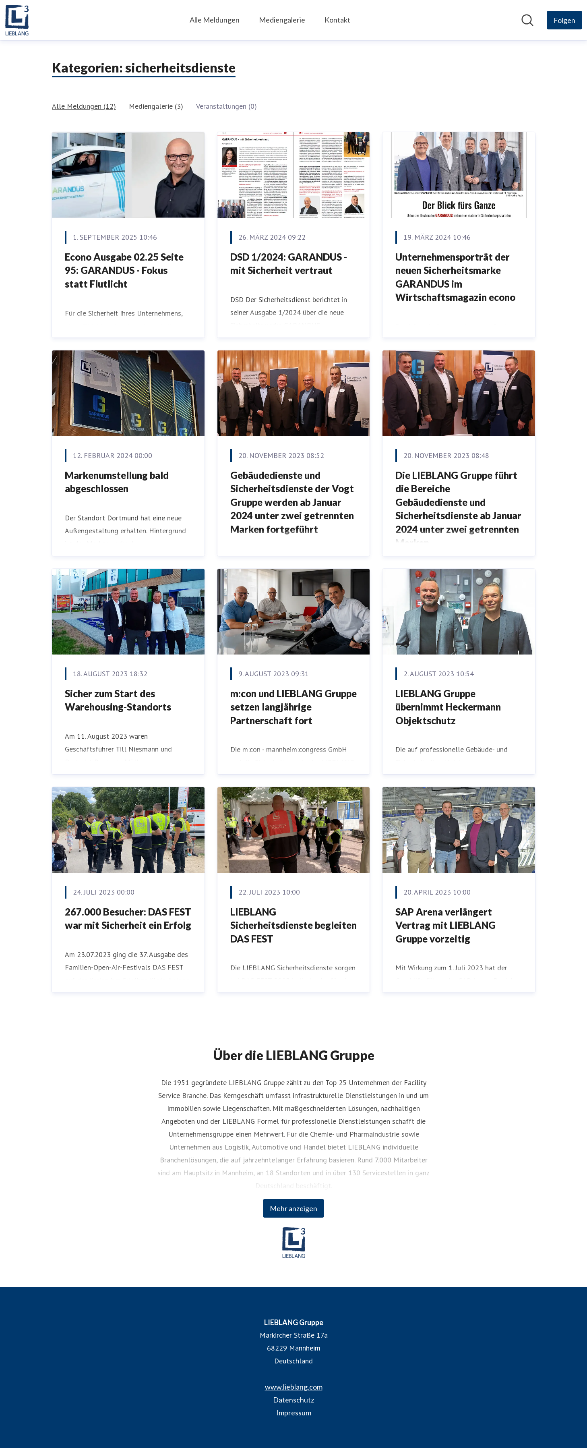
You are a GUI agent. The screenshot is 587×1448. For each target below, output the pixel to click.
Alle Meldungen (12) (84, 106)
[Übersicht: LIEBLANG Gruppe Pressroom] (17, 20)
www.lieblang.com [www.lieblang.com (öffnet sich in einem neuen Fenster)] (293, 1386)
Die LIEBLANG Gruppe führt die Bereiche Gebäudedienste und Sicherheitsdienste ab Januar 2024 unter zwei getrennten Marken (458, 509)
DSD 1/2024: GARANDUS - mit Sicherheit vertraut (288, 263)
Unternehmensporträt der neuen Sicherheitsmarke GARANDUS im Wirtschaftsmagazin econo (455, 277)
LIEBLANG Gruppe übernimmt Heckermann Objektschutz (448, 707)
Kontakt (337, 19)
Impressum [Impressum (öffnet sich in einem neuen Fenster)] (293, 1412)
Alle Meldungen (215, 19)
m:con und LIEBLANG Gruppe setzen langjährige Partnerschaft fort (293, 707)
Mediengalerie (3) (156, 106)
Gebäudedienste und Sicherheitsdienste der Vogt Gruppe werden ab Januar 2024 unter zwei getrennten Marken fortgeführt (292, 502)
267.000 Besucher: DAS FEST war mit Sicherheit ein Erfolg (128, 918)
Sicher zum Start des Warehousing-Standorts (118, 700)
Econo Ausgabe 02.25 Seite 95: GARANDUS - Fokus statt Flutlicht (124, 270)
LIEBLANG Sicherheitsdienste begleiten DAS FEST (293, 925)
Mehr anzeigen (293, 1208)
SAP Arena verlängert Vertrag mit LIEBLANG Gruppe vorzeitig (445, 925)
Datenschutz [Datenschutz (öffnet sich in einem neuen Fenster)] (293, 1399)
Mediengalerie (282, 19)
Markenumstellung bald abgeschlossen (117, 482)
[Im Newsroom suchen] (527, 20)
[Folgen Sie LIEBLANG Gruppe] (564, 20)
